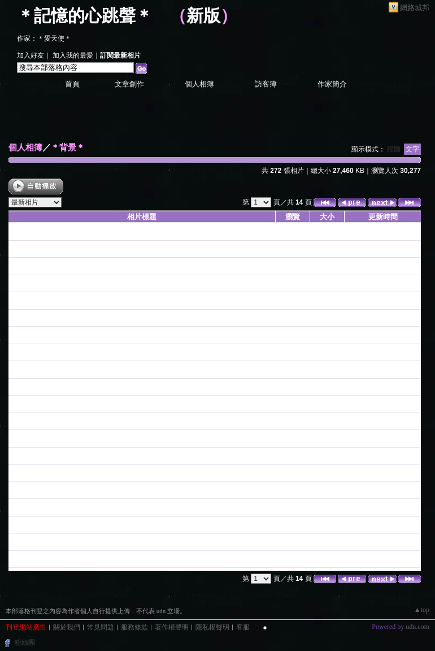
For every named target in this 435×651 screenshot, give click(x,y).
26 (12, 490)
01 (12, 300)
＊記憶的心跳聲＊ (85, 15)
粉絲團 (25, 642)
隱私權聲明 (212, 627)
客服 (243, 627)
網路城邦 (414, 7)
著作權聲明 (172, 627)
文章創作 (129, 84)
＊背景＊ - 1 (28, 249)
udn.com (417, 627)
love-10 (20, 231)
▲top (421, 610)
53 (12, 421)
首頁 (72, 84)
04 (12, 541)
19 (12, 507)
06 (12, 472)
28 (12, 524)
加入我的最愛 (73, 55)
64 (12, 352)
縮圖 (394, 149)
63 (12, 369)
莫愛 (15, 266)
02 (12, 283)
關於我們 (66, 627)
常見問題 (100, 627)
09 (12, 438)
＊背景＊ (68, 147)
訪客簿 (266, 84)
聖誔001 (22, 335)
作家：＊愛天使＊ (44, 38)
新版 (203, 15)
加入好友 (30, 55)
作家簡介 (332, 84)
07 (12, 456)
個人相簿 (199, 84)
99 (12, 404)
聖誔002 (22, 318)
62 (12, 387)
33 (12, 559)
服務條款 (134, 627)
